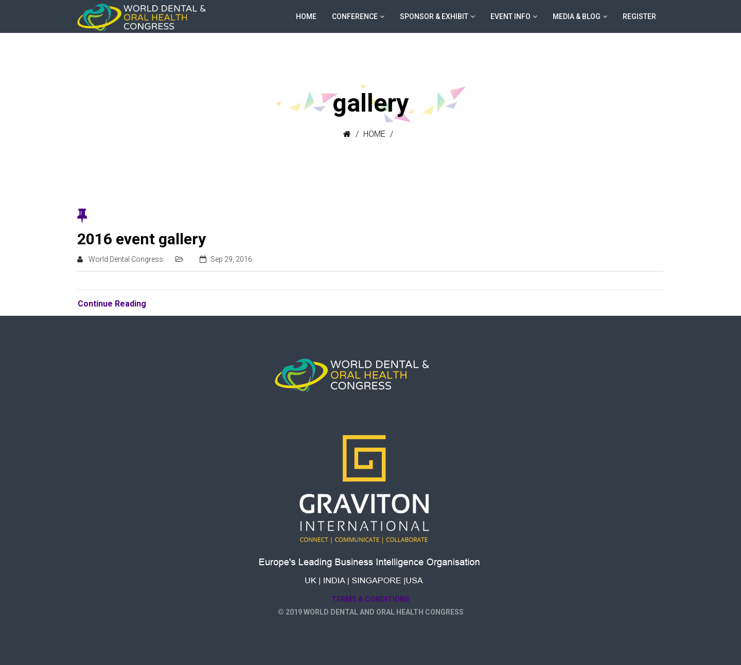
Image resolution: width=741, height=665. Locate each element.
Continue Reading (112, 304)
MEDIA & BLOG (577, 16)
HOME (306, 16)
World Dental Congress (126, 259)
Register (639, 16)
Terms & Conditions (370, 599)
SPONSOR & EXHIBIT (434, 16)
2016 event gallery (141, 239)
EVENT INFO (510, 16)
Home (374, 134)
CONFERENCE (355, 16)
